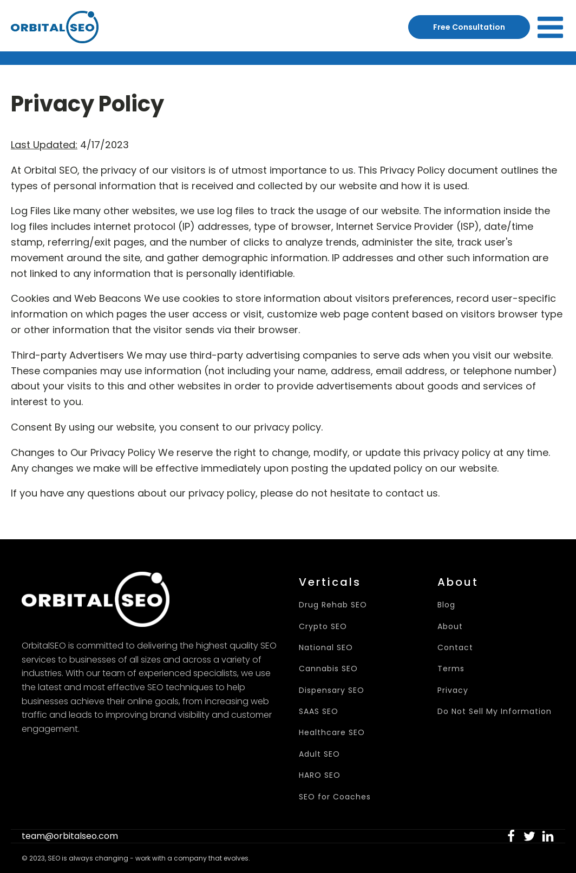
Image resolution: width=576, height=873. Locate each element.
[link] (511, 836)
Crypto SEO (323, 627)
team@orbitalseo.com (70, 836)
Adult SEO (319, 754)
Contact (455, 648)
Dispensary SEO (331, 690)
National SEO (326, 648)
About (450, 627)
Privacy (452, 690)
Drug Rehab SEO (333, 605)
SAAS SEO (318, 711)
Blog (446, 605)
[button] (511, 836)
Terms (450, 669)
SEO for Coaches (335, 797)
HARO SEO (320, 775)
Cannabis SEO (328, 669)
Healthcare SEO (332, 733)
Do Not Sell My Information (494, 711)
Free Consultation (469, 27)
